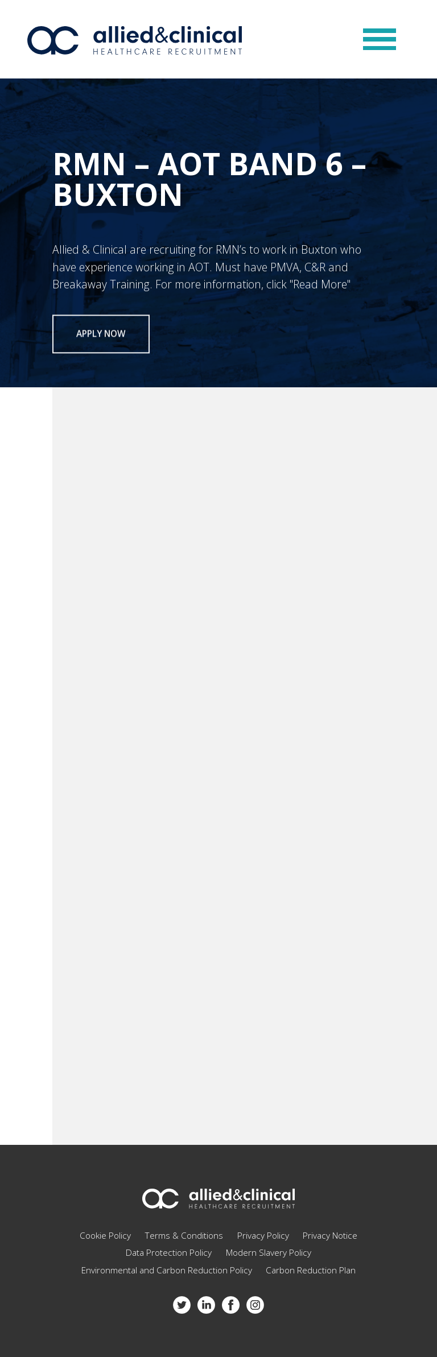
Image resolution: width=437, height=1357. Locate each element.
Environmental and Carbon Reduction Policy (166, 1270)
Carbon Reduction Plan (311, 1270)
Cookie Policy (105, 1236)
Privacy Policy (263, 1236)
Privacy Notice (330, 1236)
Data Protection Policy (169, 1253)
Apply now (101, 337)
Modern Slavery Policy (268, 1253)
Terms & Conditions (184, 1236)
